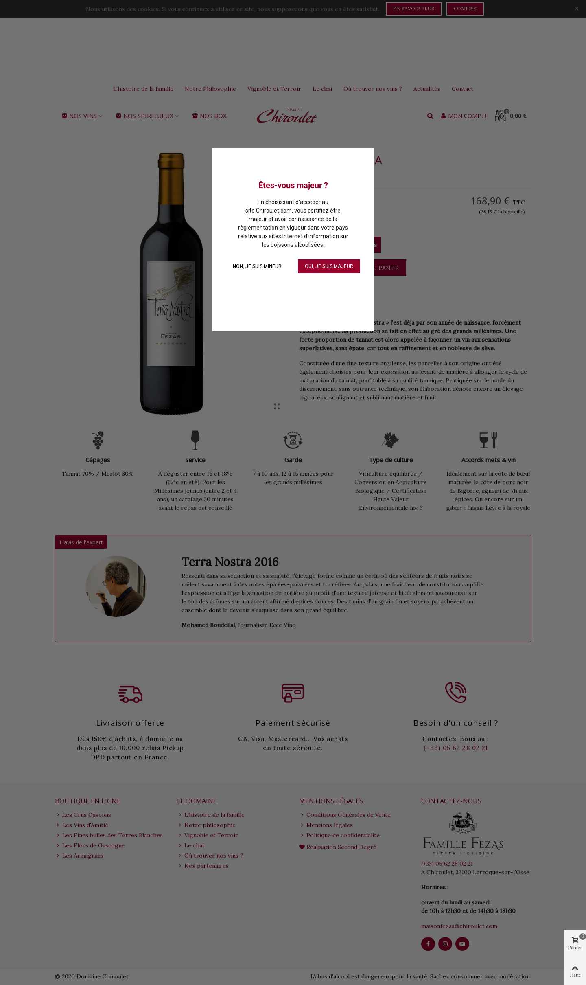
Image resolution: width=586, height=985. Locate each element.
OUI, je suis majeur (329, 266)
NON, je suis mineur (257, 266)
